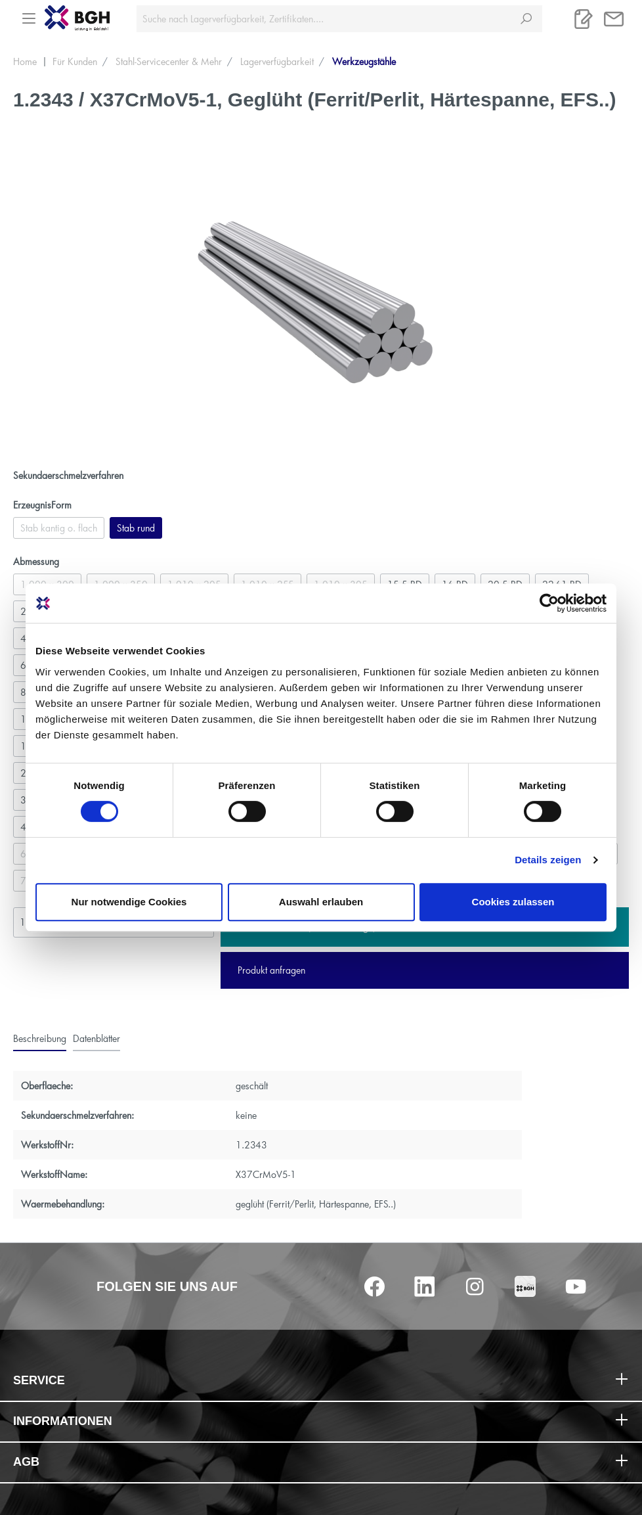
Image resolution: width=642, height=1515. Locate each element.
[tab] (39, 1038)
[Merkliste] (583, 19)
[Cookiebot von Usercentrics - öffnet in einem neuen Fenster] (549, 603)
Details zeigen (548, 859)
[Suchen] (526, 18)
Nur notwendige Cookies (129, 901)
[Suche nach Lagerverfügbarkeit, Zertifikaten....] (324, 18)
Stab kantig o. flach (58, 528)
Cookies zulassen (513, 901)
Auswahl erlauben (321, 901)
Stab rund (136, 528)
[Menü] (29, 14)
